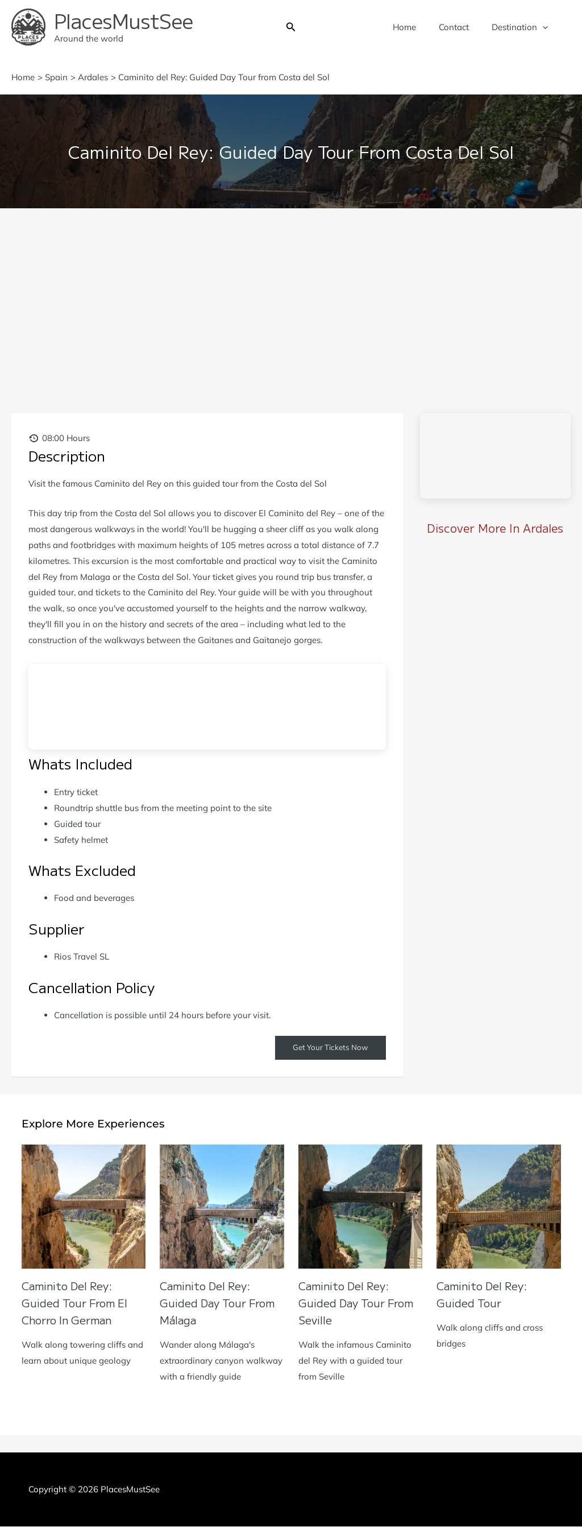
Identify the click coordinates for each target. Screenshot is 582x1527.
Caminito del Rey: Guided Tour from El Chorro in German (78, 1303)
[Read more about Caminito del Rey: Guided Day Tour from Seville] (360, 1205)
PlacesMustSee (123, 20)
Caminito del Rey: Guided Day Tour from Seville (360, 1303)
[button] (291, 27)
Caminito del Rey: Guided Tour (484, 1294)
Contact (462, 27)
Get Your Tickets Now (328, 1048)
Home (418, 27)
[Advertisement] (291, 293)
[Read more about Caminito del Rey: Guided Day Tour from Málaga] (222, 1205)
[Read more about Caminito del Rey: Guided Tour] (498, 1205)
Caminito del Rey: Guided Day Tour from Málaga (221, 1303)
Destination (522, 27)
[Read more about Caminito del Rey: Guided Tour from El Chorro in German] (84, 1205)
